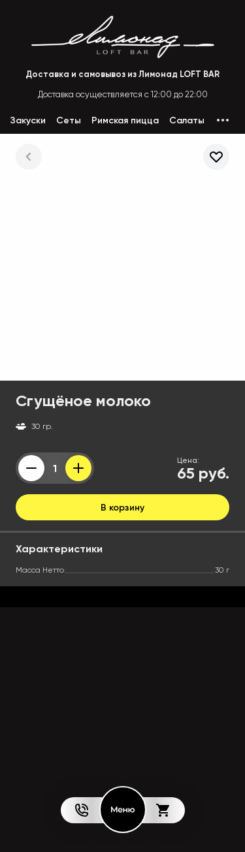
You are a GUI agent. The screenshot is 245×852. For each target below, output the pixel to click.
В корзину (122, 507)
